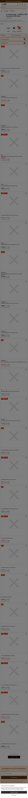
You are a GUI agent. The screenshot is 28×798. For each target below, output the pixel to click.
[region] (14, 790)
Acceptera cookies (14, 792)
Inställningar (14, 795)
